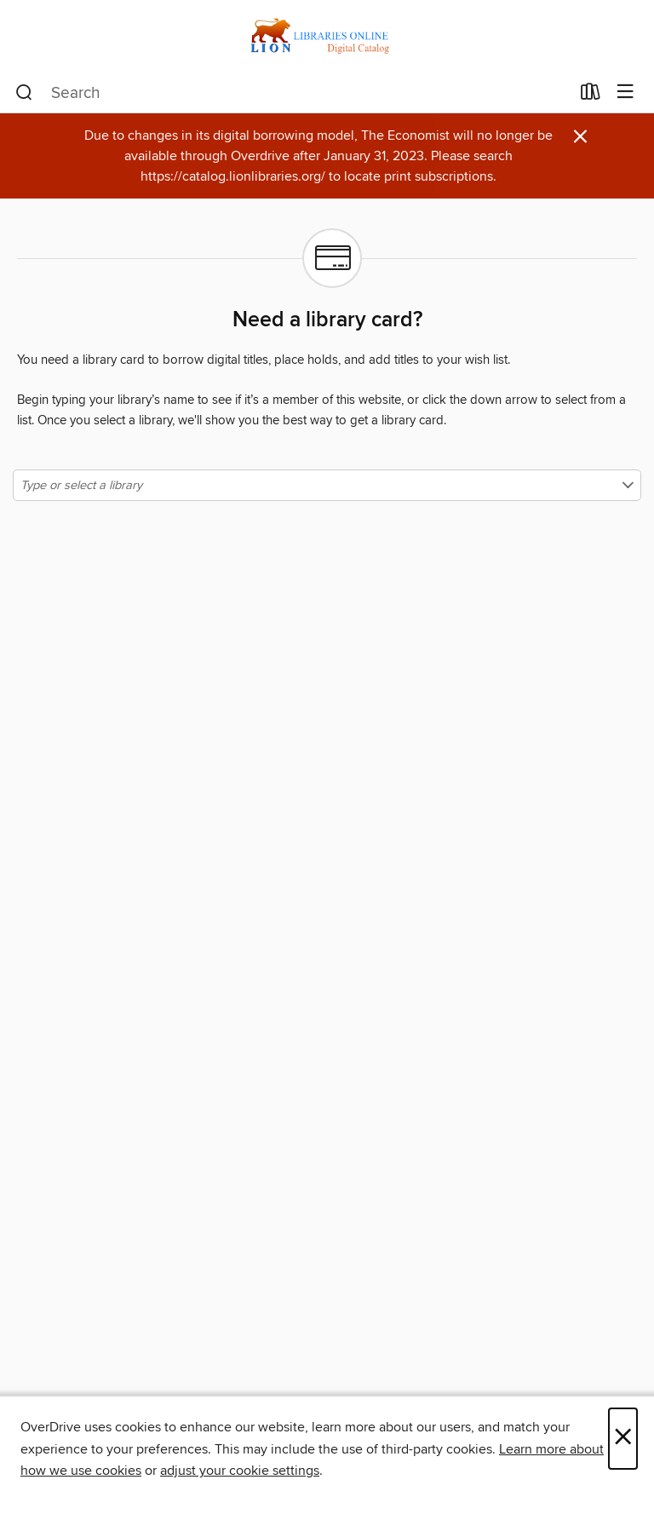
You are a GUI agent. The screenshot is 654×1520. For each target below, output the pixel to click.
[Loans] (590, 95)
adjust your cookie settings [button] (239, 1470)
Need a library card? (327, 320)
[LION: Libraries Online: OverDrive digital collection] (327, 36)
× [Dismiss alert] (580, 136)
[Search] (24, 93)
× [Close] (623, 1438)
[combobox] (292, 92)
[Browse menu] (625, 92)
